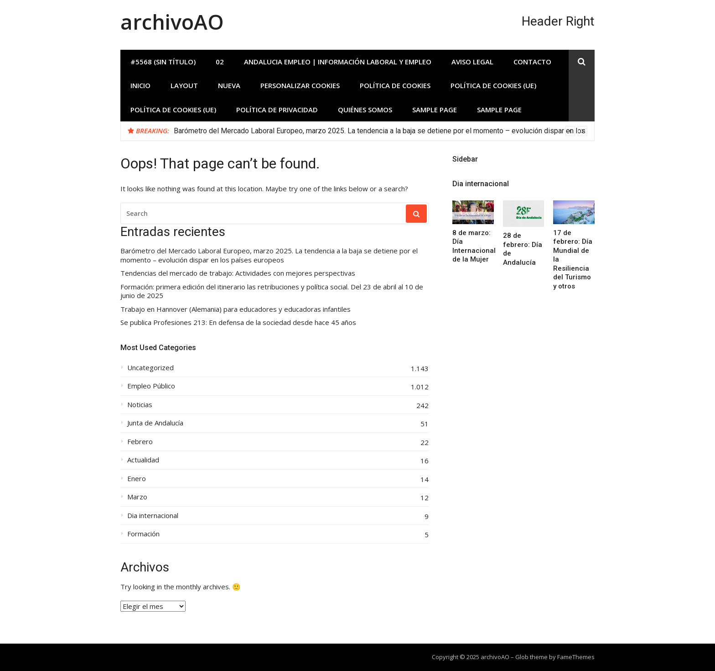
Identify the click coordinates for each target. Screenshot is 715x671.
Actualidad (143, 460)
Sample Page (434, 109)
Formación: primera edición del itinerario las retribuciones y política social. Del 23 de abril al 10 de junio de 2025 (271, 291)
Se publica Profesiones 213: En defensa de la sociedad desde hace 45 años (238, 322)
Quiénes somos (365, 109)
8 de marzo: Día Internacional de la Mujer (474, 246)
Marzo (137, 497)
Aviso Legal (472, 61)
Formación (143, 533)
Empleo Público (151, 386)
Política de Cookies (395, 85)
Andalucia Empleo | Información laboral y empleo (337, 61)
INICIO (140, 85)
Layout (184, 85)
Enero (136, 478)
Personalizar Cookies (300, 85)
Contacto (532, 61)
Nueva (229, 85)
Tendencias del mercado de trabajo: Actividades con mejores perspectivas (237, 273)
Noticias (139, 404)
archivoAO (172, 22)
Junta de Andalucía (155, 423)
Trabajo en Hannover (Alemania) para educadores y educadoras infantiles (235, 309)
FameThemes (576, 657)
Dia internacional (152, 515)
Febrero (140, 441)
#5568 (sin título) (163, 61)
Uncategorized (150, 367)
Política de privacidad (277, 109)
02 (220, 61)
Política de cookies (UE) (493, 85)
